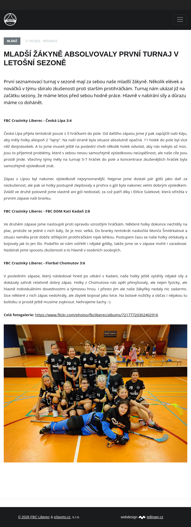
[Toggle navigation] (180, 19)
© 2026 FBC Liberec (34, 517)
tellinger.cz (155, 517)
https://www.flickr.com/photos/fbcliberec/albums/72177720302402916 (96, 314)
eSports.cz (62, 517)
